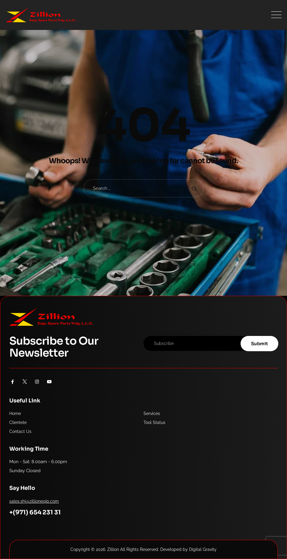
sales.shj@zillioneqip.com (34, 501)
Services (152, 413)
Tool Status (154, 422)
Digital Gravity (203, 549)
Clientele (18, 422)
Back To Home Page (140, 219)
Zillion (113, 549)
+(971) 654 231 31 (35, 512)
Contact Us (20, 431)
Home (15, 413)
